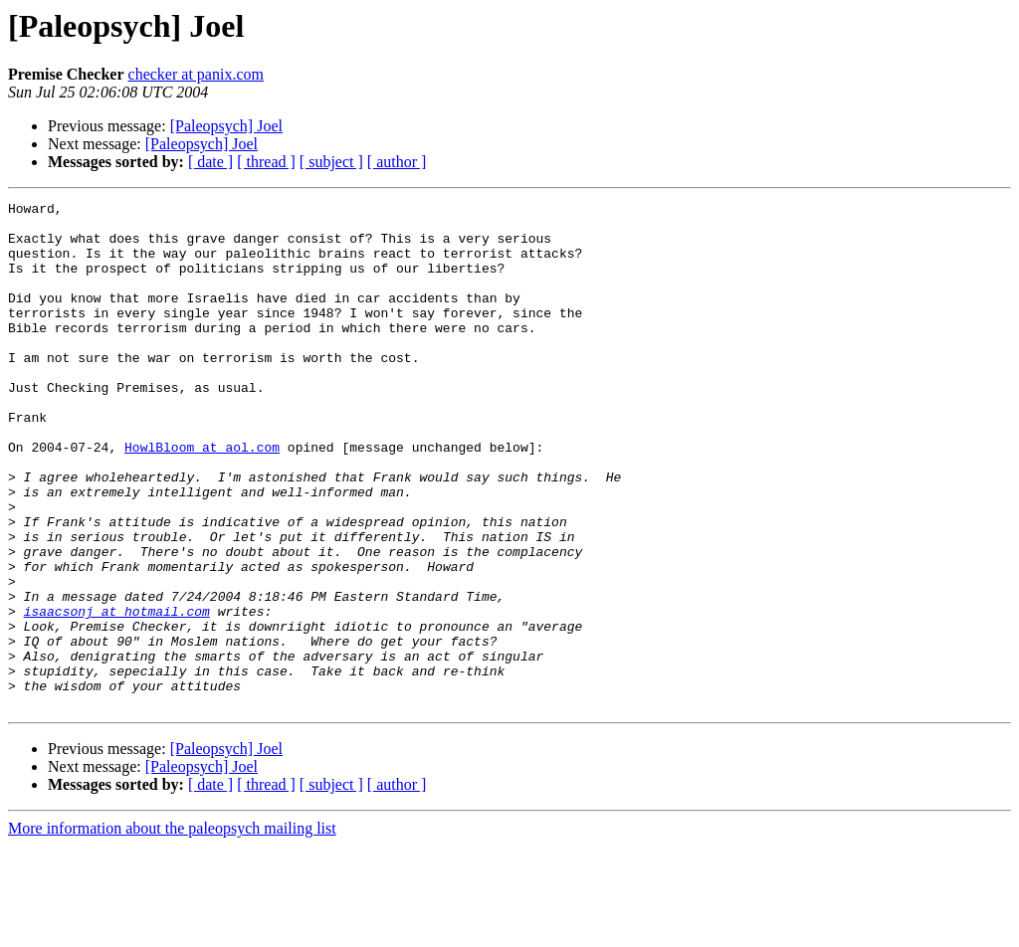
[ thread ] (266, 161)
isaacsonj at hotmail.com (117, 694)
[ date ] (210, 161)
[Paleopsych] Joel (226, 125)
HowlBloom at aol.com (202, 497)
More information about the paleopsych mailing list (172, 929)
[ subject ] (331, 161)
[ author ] (397, 161)
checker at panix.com (196, 74)
